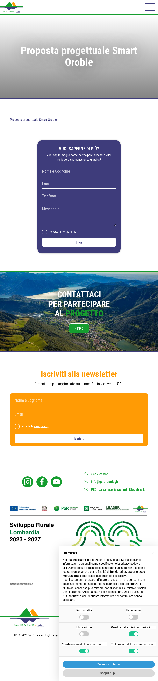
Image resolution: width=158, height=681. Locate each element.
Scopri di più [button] (108, 673)
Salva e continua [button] (108, 664)
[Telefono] (79, 200)
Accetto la (64, 236)
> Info (79, 336)
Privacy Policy (70, 236)
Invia (79, 247)
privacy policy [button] (129, 563)
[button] (152, 553)
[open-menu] (149, 9)
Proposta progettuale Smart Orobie (37, 123)
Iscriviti (79, 448)
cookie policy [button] (117, 575)
